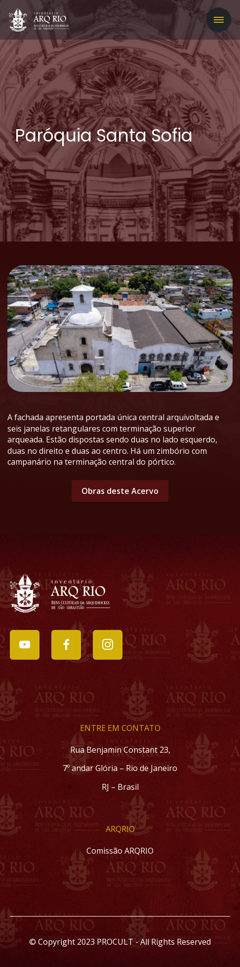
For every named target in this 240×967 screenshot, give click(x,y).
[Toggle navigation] (218, 19)
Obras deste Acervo (120, 490)
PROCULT (115, 941)
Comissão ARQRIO (120, 850)
